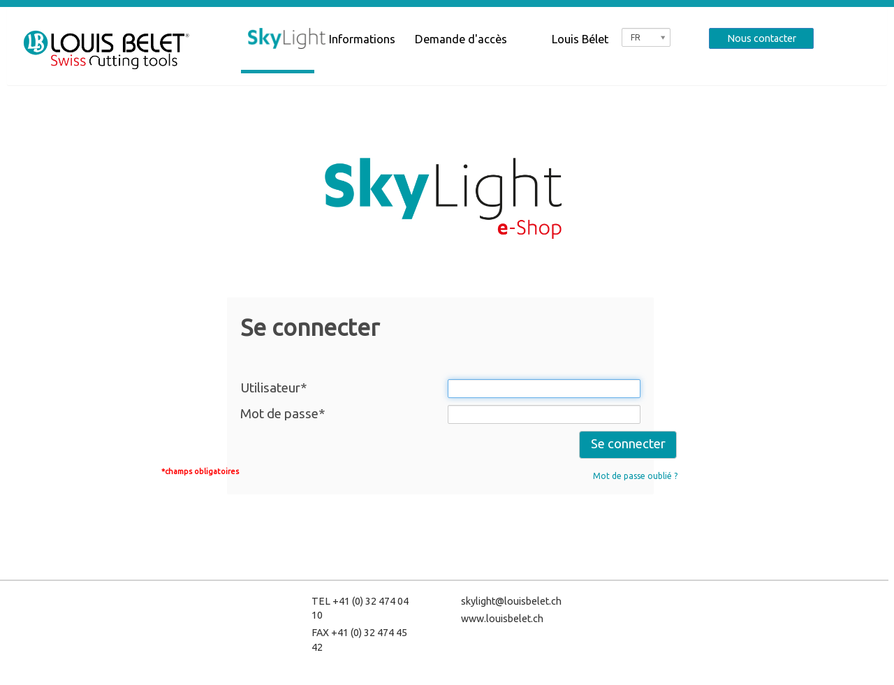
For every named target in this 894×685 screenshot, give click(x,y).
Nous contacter (761, 38)
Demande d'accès (461, 39)
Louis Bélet (580, 39)
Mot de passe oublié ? (635, 475)
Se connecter (628, 443)
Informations (362, 39)
